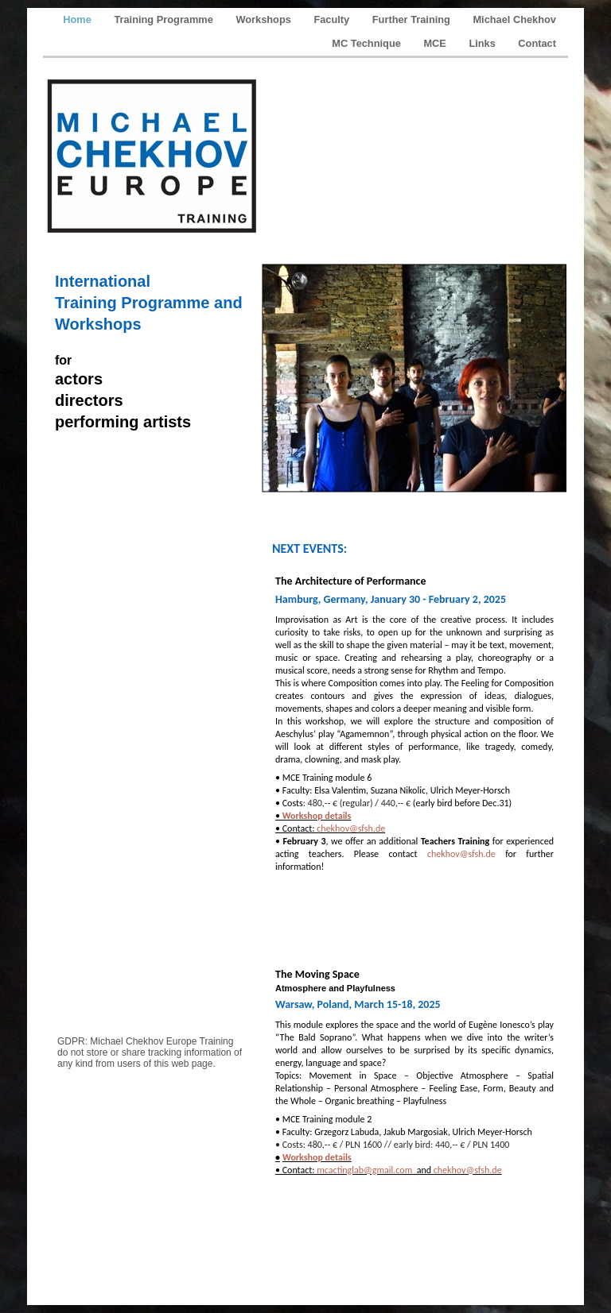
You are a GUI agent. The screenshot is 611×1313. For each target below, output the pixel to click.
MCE (436, 43)
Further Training (412, 19)
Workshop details (315, 815)
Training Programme (165, 19)
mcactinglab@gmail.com (364, 1170)
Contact (537, 43)
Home (78, 19)
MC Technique (367, 43)
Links (483, 43)
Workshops (264, 19)
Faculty (332, 19)
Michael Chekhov (514, 19)
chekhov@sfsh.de (351, 828)
